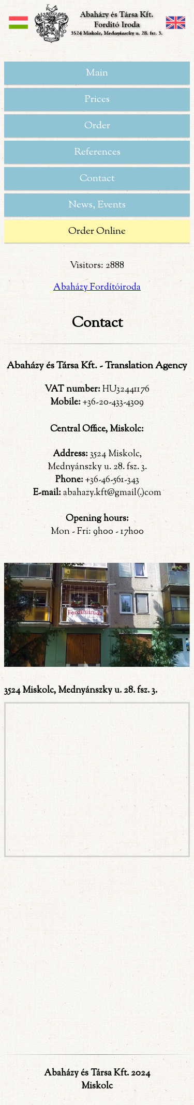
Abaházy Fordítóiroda (97, 287)
